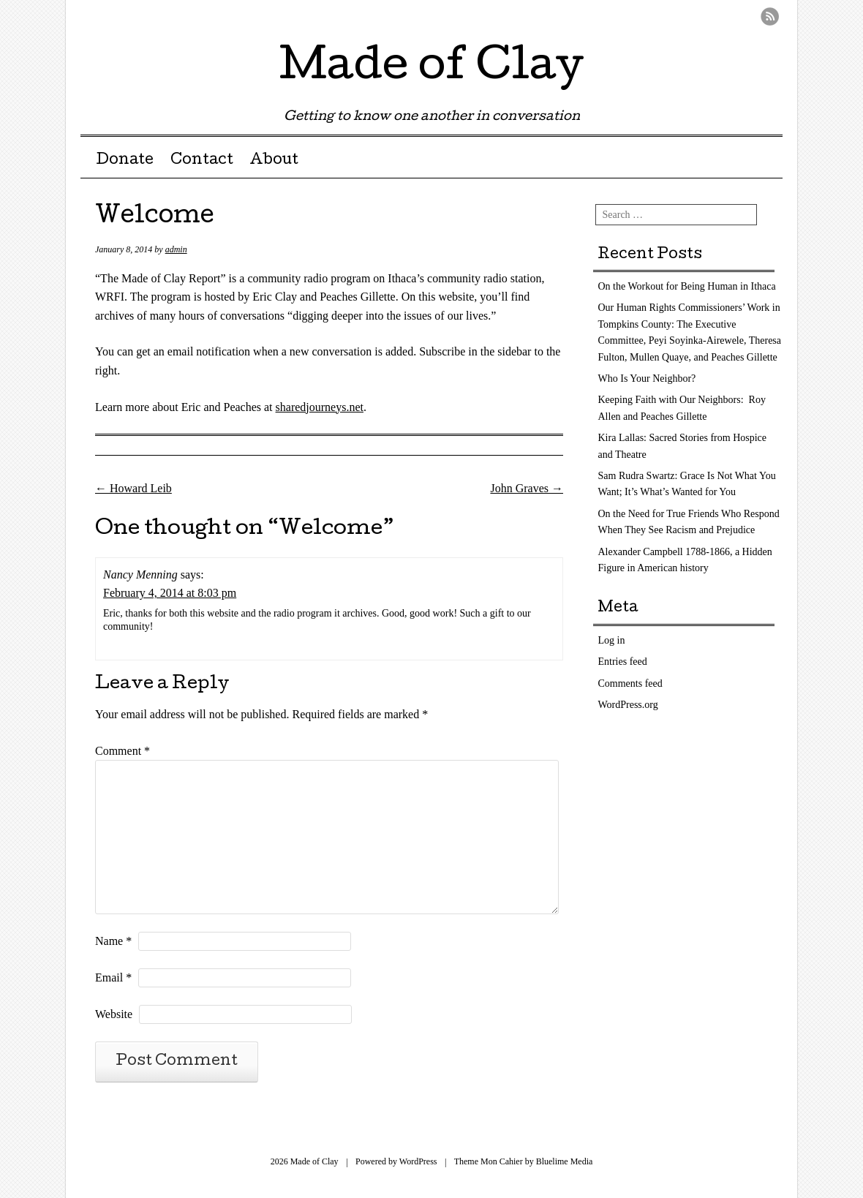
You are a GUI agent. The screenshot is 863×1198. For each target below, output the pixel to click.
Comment (122, 751)
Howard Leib (133, 488)
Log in (611, 640)
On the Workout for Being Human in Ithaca (687, 286)
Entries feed (622, 661)
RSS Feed (770, 16)
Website (113, 1014)
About (273, 161)
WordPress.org (628, 704)
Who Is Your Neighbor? (647, 378)
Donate (125, 161)
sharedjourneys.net (319, 407)
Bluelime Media (564, 1161)
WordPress (418, 1161)
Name (113, 941)
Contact (201, 161)
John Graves (526, 488)
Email (113, 977)
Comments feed (630, 683)
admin (176, 249)
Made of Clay (431, 69)
